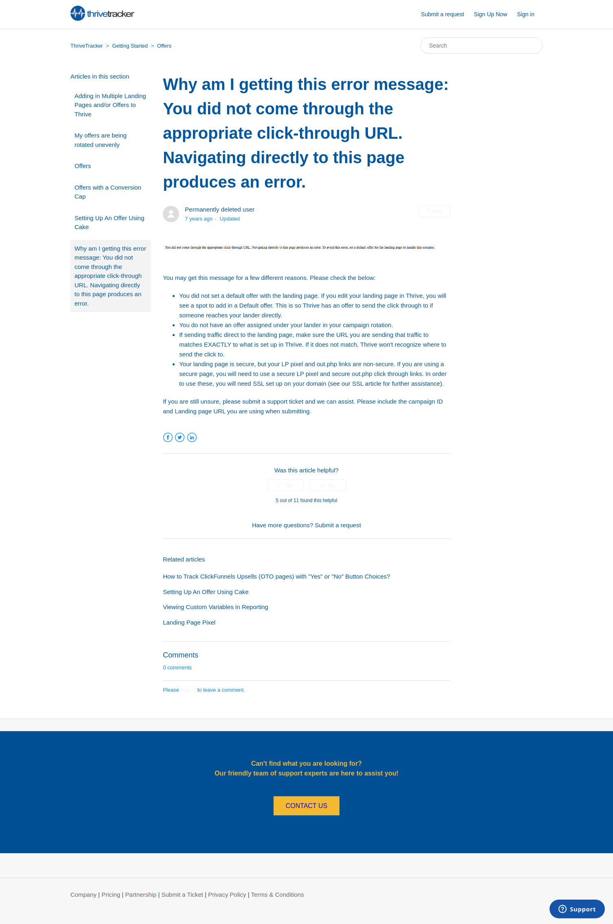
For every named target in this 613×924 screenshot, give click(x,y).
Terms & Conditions (277, 894)
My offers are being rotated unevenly (100, 140)
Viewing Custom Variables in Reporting (215, 606)
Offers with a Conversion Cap (107, 192)
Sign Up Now (490, 14)
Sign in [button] (525, 14)
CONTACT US (307, 805)
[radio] (285, 485)
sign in (188, 690)
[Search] (481, 45)
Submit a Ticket (182, 894)
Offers (164, 46)
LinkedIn (192, 438)
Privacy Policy (227, 894)
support (277, 401)
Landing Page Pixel (189, 622)
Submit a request (442, 14)
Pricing (110, 894)
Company (83, 894)
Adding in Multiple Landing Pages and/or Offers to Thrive (110, 105)
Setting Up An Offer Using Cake (109, 222)
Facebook (168, 438)
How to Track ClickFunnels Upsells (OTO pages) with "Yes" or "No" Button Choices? (276, 576)
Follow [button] (434, 211)
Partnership (141, 894)
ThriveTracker (86, 46)
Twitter (180, 438)
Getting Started (130, 46)
